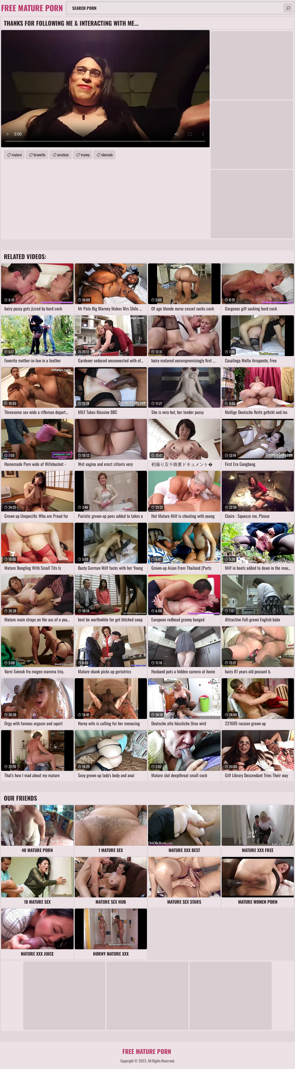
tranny (85, 154)
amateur (63, 154)
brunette (39, 154)
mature (17, 154)
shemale (107, 154)
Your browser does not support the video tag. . (105, 88)
